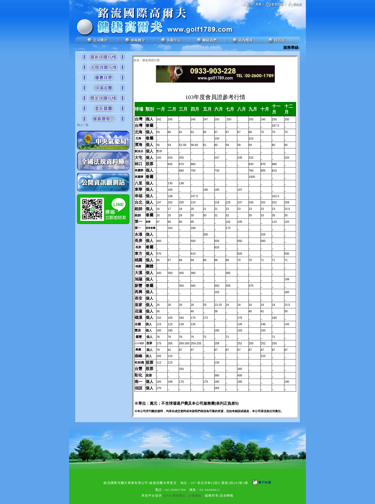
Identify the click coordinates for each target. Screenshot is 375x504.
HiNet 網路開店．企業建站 (182, 495)
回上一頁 (82, 125)
